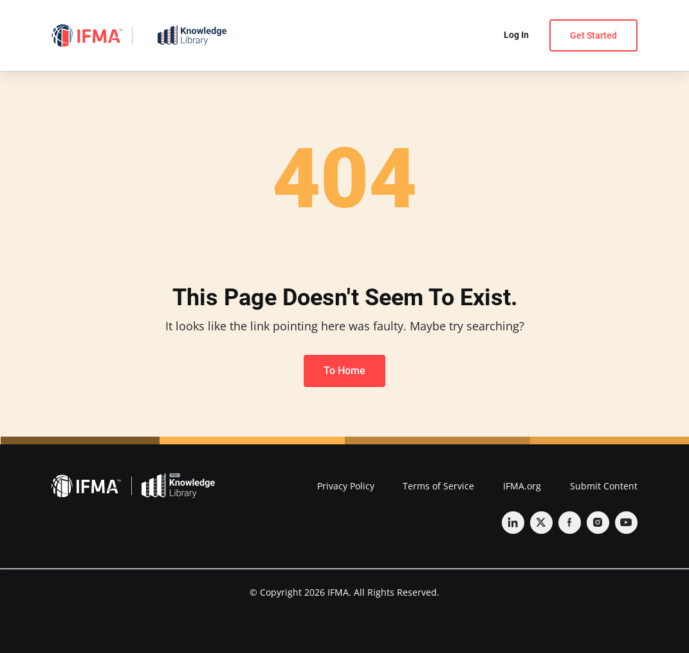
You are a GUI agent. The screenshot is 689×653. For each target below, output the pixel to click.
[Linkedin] (513, 522)
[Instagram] (598, 522)
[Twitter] (541, 522)
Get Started (593, 35)
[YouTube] (626, 522)
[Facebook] (569, 522)
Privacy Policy (345, 486)
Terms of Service (438, 486)
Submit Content (604, 486)
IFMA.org (522, 486)
